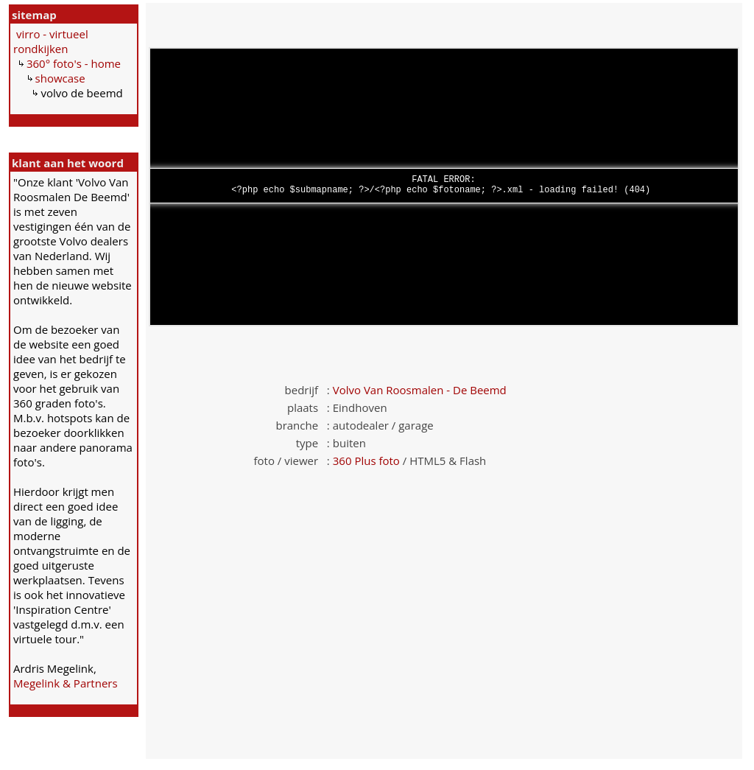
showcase (60, 78)
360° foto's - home (74, 63)
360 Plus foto (366, 460)
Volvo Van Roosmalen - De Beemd (420, 389)
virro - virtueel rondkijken (50, 41)
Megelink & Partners (65, 683)
